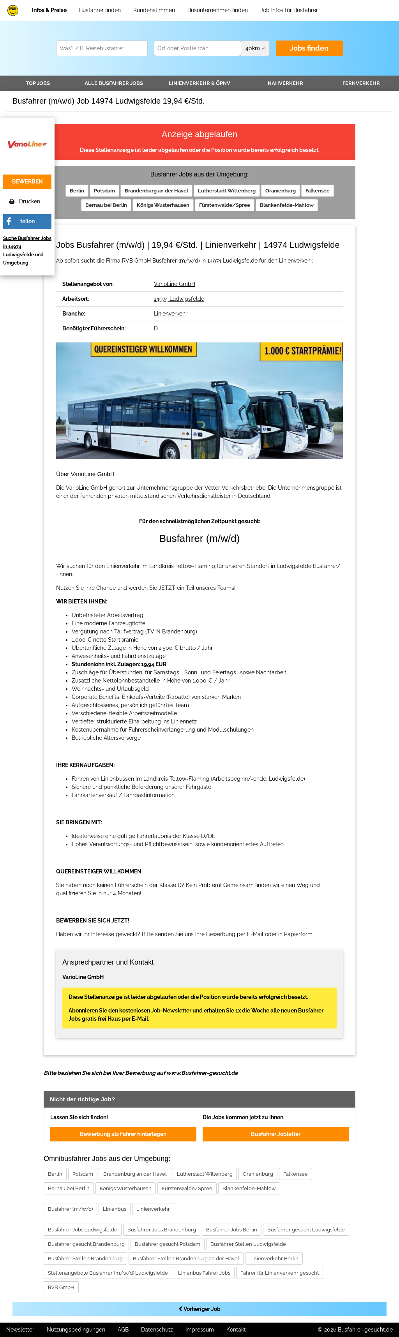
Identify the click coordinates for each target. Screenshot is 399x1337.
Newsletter (20, 1329)
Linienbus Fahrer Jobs (204, 1273)
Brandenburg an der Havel (156, 191)
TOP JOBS (38, 83)
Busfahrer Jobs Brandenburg (161, 1230)
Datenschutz (157, 1329)
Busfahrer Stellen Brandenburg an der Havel (186, 1258)
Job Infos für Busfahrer (289, 10)
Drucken (24, 201)
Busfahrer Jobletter (275, 1134)
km (255, 48)
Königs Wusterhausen (163, 205)
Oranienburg (280, 191)
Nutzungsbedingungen (76, 1329)
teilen (27, 221)
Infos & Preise (49, 10)
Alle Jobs (114, 83)
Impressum (199, 1329)
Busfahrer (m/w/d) (70, 1209)
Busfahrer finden (100, 10)
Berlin (77, 191)
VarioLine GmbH (174, 284)
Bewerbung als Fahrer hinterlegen (123, 1134)
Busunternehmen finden (217, 10)
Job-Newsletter (171, 1010)
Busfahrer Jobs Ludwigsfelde (82, 1230)
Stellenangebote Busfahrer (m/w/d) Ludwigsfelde (108, 1273)
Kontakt (236, 1329)
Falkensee (317, 191)
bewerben (27, 181)
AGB (123, 1329)
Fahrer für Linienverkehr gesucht (279, 1273)
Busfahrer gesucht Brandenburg (86, 1244)
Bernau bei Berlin (106, 205)
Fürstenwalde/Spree (224, 205)
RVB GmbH (61, 1287)
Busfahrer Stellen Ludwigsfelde (248, 1244)
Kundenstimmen (154, 10)
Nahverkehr (285, 83)
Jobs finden (309, 48)
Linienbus (114, 1209)
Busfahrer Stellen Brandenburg (85, 1258)
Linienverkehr (199, 83)
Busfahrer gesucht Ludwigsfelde (306, 1230)
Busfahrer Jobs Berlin (231, 1230)
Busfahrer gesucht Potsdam (167, 1244)
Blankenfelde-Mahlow (287, 205)
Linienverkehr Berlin (273, 1258)
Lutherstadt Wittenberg (227, 191)
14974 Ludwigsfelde (179, 299)
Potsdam (104, 191)
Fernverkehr (361, 83)
